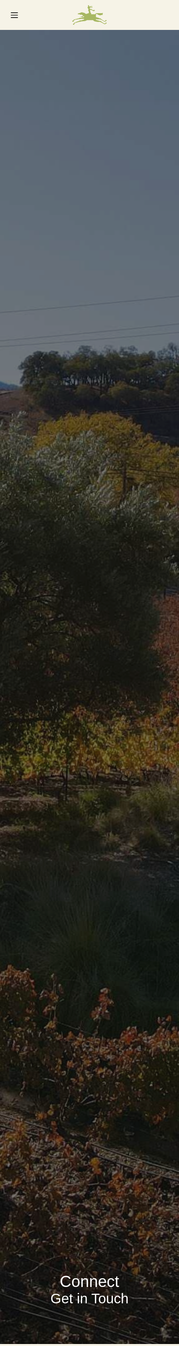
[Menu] (14, 15)
